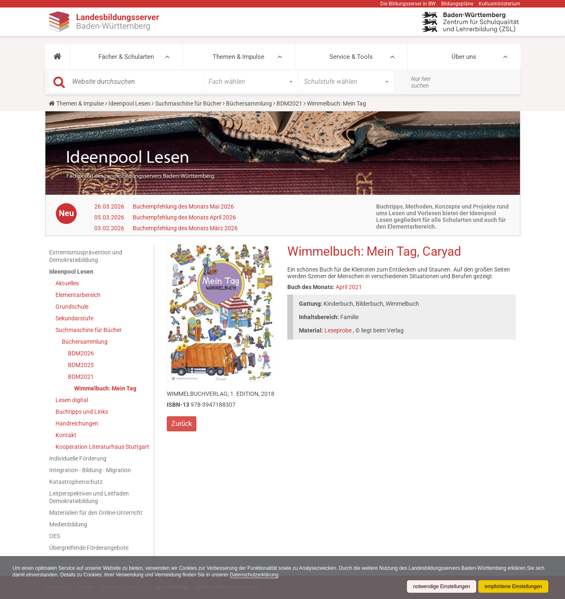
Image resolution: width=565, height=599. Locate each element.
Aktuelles (67, 283)
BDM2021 (289, 103)
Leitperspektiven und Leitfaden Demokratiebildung (89, 497)
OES (54, 536)
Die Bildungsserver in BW (408, 4)
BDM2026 (81, 353)
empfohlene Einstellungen (513, 586)
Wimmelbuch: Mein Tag (105, 388)
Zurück (181, 424)
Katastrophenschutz (76, 481)
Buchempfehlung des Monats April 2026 (184, 217)
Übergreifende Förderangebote (88, 547)
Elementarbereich (77, 295)
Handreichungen (76, 423)
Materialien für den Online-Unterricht (96, 512)
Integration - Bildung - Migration (90, 470)
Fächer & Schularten (126, 56)
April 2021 (349, 287)
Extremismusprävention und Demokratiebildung (85, 256)
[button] (57, 56)
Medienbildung (68, 524)
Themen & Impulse (238, 56)
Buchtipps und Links (81, 411)
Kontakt (65, 435)
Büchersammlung (249, 103)
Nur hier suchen (421, 82)
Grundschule (71, 306)
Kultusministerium (499, 4)
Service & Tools (351, 56)
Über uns (464, 56)
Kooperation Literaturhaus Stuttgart (102, 446)
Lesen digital (71, 400)
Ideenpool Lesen (129, 103)
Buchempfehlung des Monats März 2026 (185, 228)
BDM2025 (81, 365)
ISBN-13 (178, 404)
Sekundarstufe (74, 318)
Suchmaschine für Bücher (188, 103)
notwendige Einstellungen (441, 586)
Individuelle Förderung (77, 458)
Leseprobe (338, 330)
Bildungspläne (457, 4)
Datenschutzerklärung (254, 575)
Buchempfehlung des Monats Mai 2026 (183, 206)
